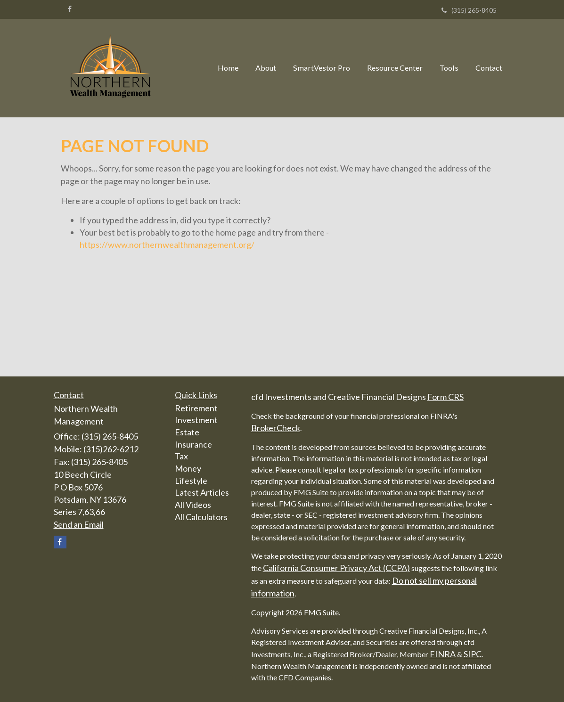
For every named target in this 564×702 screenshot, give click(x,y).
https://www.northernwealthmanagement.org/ (167, 244)
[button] (266, 67)
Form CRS (445, 397)
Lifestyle (191, 480)
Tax (181, 456)
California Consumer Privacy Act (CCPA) (336, 568)
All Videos (193, 504)
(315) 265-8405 (469, 10)
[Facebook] (70, 9)
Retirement (196, 408)
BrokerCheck (275, 428)
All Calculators (201, 517)
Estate (187, 432)
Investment (196, 420)
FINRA (443, 654)
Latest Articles (202, 492)
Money (188, 468)
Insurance (193, 444)
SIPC (473, 654)
